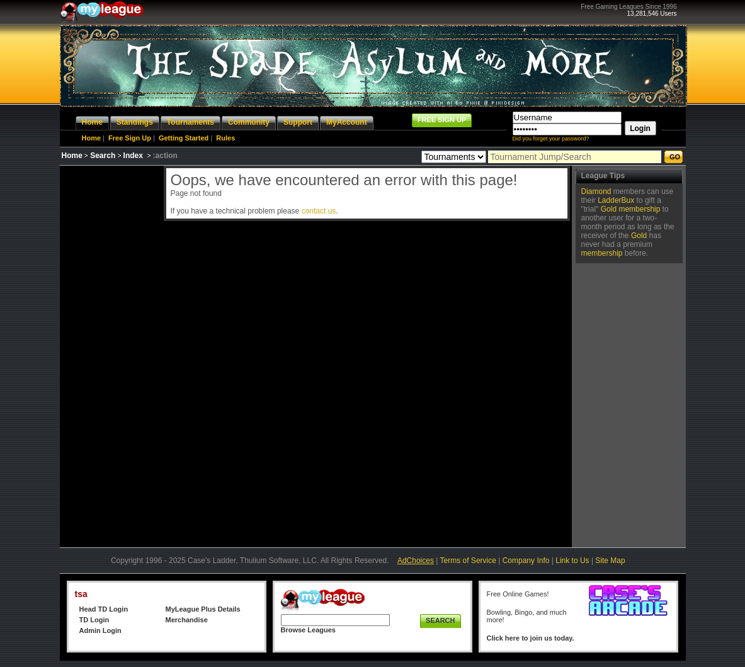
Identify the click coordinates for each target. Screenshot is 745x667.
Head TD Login (103, 609)
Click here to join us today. (530, 638)
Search (102, 155)
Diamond (596, 191)
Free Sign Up (129, 138)
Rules (225, 138)
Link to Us (572, 560)
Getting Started (183, 138)
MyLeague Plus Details (203, 609)
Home (91, 138)
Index (133, 155)
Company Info (526, 560)
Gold (609, 209)
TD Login (94, 620)
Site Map (610, 560)
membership (639, 209)
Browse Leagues (308, 630)
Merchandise (187, 620)
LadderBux (616, 200)
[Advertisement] (110, 355)
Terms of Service (468, 560)
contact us (319, 211)
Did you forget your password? (551, 138)
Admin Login (100, 630)
